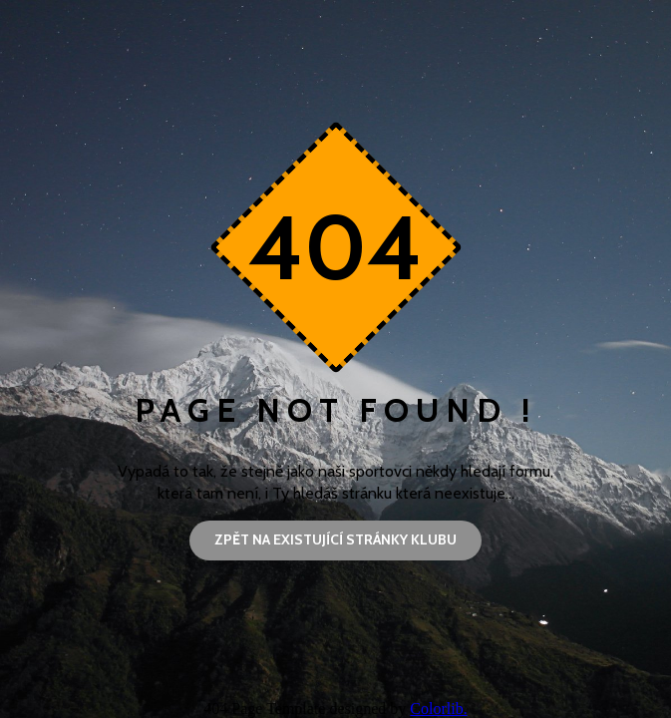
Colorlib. (438, 708)
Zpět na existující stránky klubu (335, 539)
